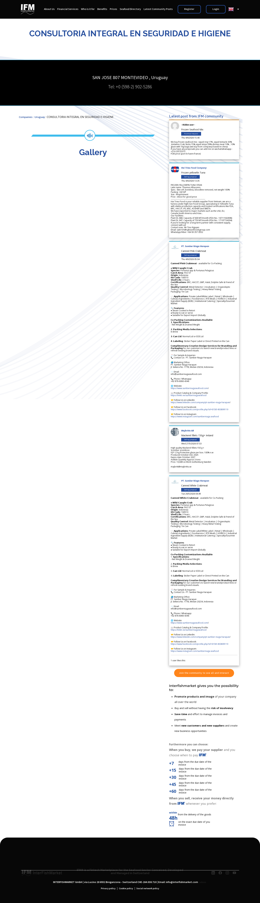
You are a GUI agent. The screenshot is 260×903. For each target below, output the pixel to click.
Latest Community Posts (158, 9)
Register (189, 9)
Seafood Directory (130, 9)
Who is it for (88, 9)
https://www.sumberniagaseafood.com (189, 388)
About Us (49, 9)
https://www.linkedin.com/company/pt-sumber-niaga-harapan (200, 402)
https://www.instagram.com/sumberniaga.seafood (195, 416)
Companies (25, 117)
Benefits (102, 9)
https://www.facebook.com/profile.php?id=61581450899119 (199, 409)
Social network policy (147, 888)
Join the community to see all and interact (204, 673)
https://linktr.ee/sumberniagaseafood (188, 395)
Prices (113, 9)
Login (216, 9)
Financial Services (67, 9)
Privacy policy (108, 888)
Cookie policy (126, 888)
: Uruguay (39, 117)
